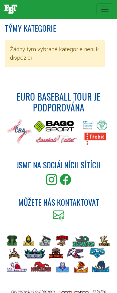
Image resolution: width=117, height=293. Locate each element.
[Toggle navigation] (104, 9)
